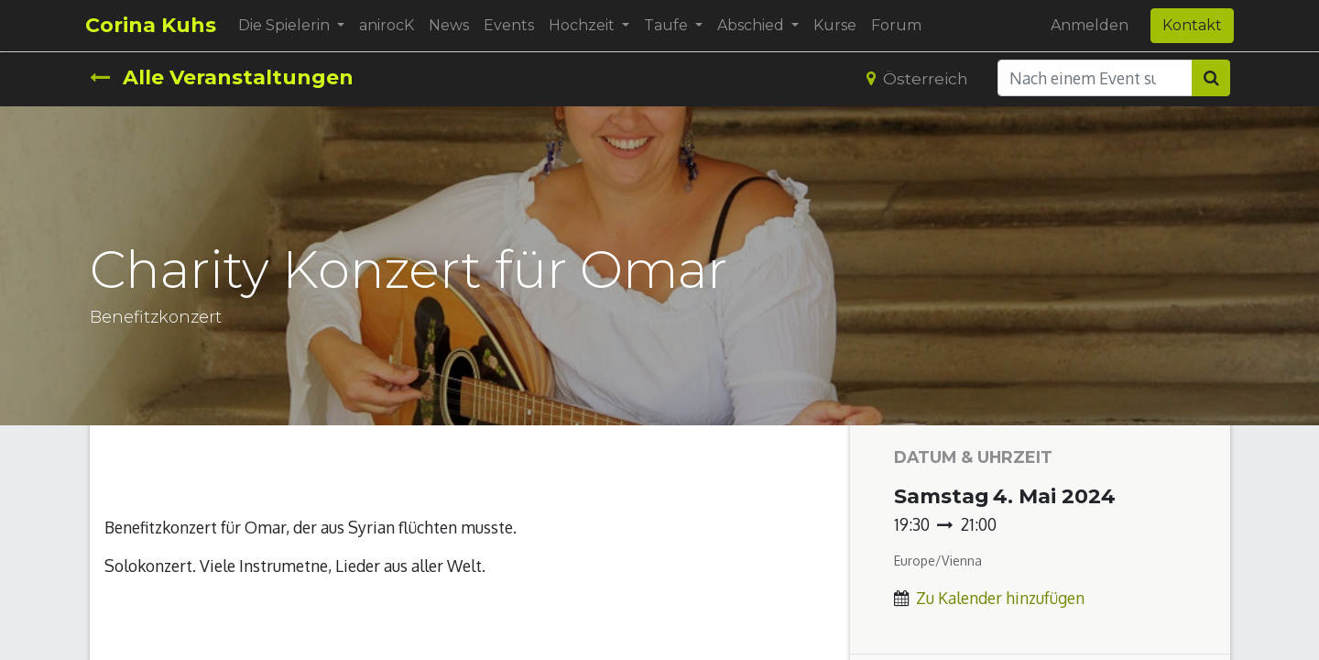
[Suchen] (1211, 78)
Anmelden (1086, 25)
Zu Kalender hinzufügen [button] (1000, 598)
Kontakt (1188, 25)
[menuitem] (391, 25)
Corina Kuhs (155, 25)
